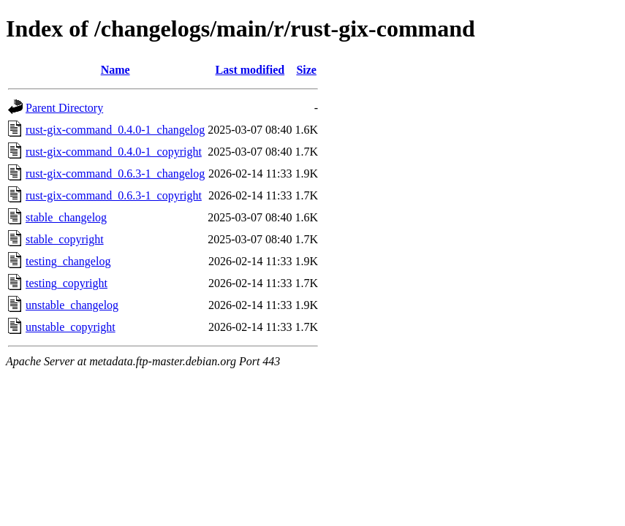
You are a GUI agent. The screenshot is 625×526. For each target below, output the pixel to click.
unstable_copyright (70, 327)
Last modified (250, 70)
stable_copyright (65, 239)
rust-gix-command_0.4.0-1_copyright (114, 151)
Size (306, 70)
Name (115, 70)
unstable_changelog (72, 305)
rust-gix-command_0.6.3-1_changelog (115, 173)
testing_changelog (68, 261)
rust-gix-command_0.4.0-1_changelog (115, 129)
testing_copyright (66, 283)
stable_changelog (66, 217)
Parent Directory (64, 108)
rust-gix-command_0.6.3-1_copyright (114, 195)
